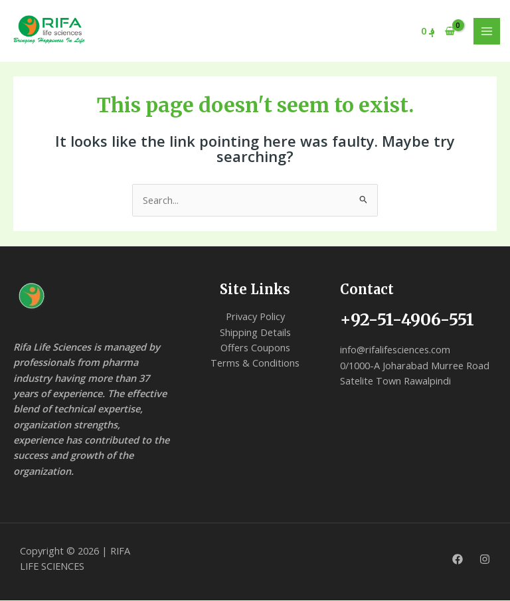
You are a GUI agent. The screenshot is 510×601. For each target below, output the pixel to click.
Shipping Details (255, 332)
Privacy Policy (255, 316)
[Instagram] (484, 560)
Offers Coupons (255, 348)
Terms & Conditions (255, 363)
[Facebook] (457, 560)
